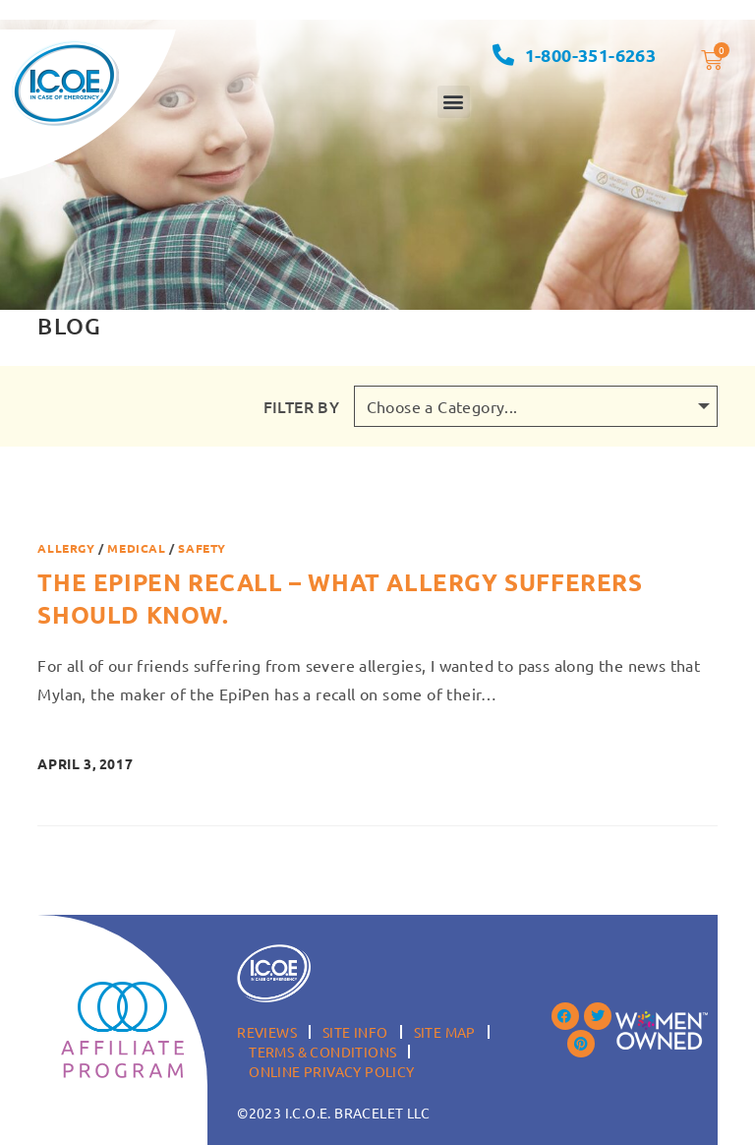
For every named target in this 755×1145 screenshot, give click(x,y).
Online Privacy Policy (331, 1071)
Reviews (267, 1032)
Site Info (355, 1032)
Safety (202, 548)
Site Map (445, 1032)
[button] (453, 102)
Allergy (65, 548)
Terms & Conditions (322, 1051)
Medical (136, 548)
